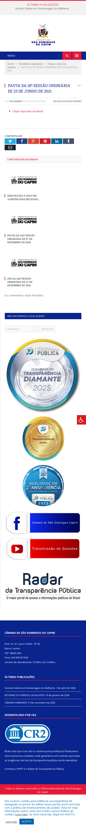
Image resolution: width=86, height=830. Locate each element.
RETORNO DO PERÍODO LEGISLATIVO (25, 719)
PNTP (20, 792)
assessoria (16, 779)
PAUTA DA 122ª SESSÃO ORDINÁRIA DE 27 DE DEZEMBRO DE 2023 (21, 262)
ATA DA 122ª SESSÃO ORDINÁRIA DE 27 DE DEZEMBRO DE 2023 (20, 306)
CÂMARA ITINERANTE (16, 726)
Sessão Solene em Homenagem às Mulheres (42, 8)
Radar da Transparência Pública (46, 792)
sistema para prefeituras (50, 775)
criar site (27, 775)
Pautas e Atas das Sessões (67, 125)
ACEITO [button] (26, 821)
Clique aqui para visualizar (27, 135)
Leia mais (21, 814)
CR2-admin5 (15, 125)
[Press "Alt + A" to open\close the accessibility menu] (81, 420)
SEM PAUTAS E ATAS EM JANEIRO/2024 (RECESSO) (22, 221)
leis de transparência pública (41, 784)
